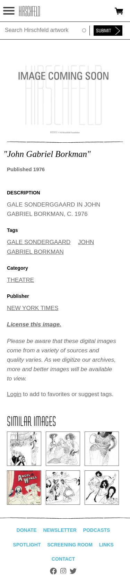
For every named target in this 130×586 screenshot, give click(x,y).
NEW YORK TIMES (33, 308)
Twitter (73, 571)
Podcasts (96, 530)
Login (14, 394)
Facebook (53, 571)
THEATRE (20, 280)
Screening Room (70, 544)
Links (106, 544)
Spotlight (27, 544)
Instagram (63, 571)
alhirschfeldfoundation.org (29, 11)
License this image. (34, 324)
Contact (63, 559)
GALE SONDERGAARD (38, 242)
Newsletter (59, 530)
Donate (27, 530)
